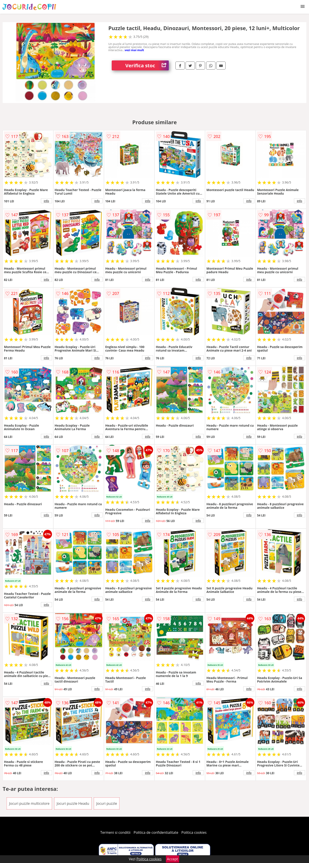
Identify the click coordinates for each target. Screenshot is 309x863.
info (46, 201)
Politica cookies (194, 832)
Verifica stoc (147, 65)
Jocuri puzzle (106, 803)
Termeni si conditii (115, 832)
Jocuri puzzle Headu (73, 803)
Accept (172, 859)
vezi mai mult (134, 50)
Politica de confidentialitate (156, 832)
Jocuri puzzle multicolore (29, 803)
